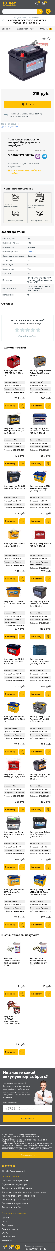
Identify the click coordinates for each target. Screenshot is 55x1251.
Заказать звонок (27, 1155)
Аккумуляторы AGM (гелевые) (17, 1188)
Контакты (7, 1240)
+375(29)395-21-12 (20, 154)
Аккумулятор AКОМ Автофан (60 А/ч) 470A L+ (40, 776)
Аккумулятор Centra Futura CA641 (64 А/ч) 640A (40, 373)
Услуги (5, 1217)
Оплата (6, 1221)
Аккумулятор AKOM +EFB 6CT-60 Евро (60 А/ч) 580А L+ (40, 488)
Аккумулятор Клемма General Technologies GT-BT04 (12, 961)
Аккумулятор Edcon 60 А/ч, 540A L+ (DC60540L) (40, 834)
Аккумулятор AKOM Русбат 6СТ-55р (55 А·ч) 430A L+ (14, 661)
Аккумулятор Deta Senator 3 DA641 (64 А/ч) (14, 834)
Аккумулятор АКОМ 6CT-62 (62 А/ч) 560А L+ (14, 603)
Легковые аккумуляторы (15, 1180)
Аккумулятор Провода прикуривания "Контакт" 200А (12, 1020)
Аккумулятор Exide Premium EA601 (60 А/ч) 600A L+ (39, 603)
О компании (8, 1236)
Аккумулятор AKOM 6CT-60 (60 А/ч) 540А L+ (14, 892)
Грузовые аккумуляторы (14, 1184)
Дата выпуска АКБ (9, 126)
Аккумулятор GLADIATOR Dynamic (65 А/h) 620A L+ (40, 661)
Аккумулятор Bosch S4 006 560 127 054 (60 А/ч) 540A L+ (40, 430)
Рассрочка (7, 1225)
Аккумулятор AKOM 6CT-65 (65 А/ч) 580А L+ (14, 719)
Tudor (30, 252)
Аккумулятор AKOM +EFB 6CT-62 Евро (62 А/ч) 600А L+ (40, 892)
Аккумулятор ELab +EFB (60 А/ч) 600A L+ (13, 373)
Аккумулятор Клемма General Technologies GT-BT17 (38, 961)
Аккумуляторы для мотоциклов (18, 1195)
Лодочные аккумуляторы (15, 1203)
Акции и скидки (10, 1229)
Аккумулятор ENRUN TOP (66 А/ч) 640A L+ (14, 487)
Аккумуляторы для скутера (16, 1199)
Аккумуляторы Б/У (11, 1207)
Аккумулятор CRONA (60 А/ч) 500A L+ (40, 545)
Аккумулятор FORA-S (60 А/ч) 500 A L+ (14, 545)
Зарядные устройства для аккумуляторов (24, 1192)
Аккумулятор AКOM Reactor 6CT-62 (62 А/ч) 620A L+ (40, 719)
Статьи (5, 1232)
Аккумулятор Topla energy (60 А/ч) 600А (14, 775)
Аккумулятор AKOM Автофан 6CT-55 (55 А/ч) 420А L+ (14, 430)
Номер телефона (10, 1102)
